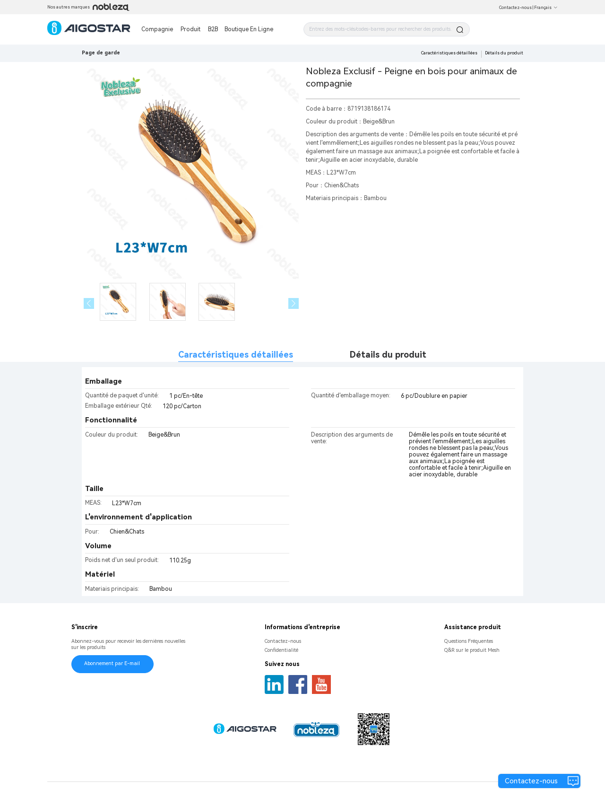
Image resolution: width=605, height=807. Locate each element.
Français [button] (546, 7)
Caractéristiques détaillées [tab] (235, 355)
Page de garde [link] (101, 53)
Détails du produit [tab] (388, 355)
